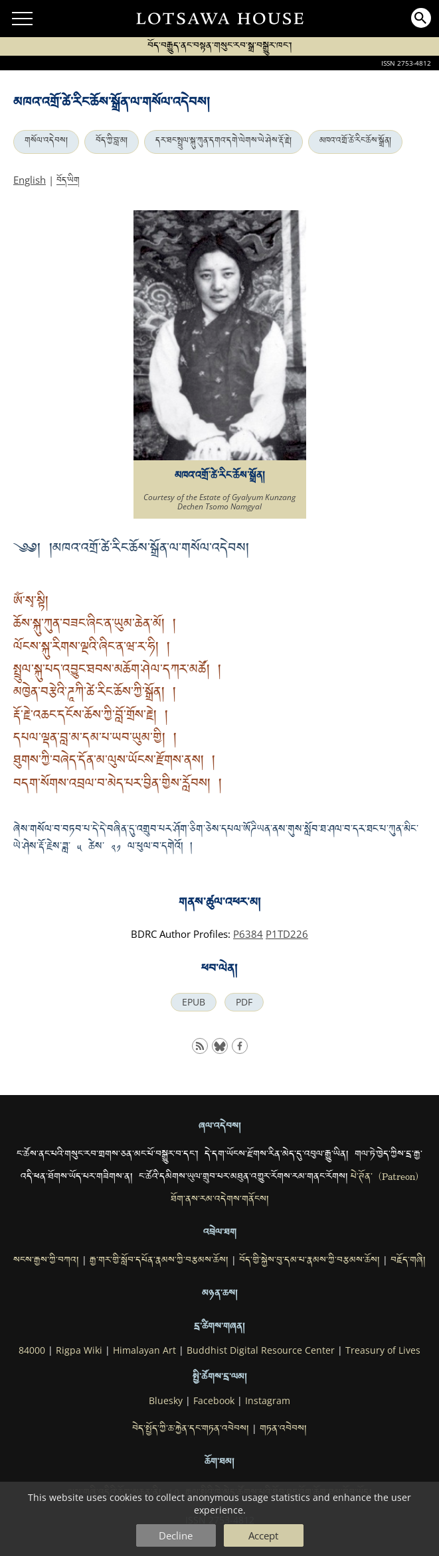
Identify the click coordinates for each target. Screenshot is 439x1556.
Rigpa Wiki (79, 1350)
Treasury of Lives (382, 1350)
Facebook (213, 1401)
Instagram (267, 1401)
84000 (32, 1350)
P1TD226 (287, 933)
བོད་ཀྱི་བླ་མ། (112, 142)
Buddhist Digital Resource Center (261, 1350)
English (29, 179)
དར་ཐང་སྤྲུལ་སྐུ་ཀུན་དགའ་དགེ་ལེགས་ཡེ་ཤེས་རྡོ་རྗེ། (223, 142)
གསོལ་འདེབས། (46, 142)
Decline (176, 1535)
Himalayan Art (144, 1350)
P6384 (248, 933)
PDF (244, 1002)
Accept (263, 1535)
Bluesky (166, 1401)
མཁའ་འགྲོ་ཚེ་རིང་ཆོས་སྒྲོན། (355, 142)
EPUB (193, 1002)
